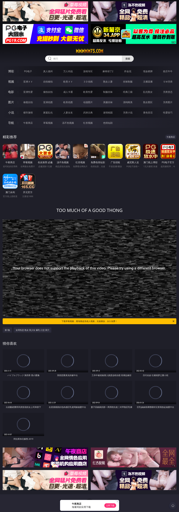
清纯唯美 (128, 102)
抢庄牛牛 (168, 71)
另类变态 (168, 92)
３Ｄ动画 (88, 81)
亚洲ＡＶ (28, 81)
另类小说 (128, 112)
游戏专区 (88, 71)
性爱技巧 (168, 112)
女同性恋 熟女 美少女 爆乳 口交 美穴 (32, 330)
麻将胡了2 (108, 71)
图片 (11, 102)
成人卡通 (68, 92)
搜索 (127, 58)
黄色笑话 (148, 112)
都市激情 (28, 112)
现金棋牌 (148, 71)
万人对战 (68, 71)
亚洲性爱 (28, 92)
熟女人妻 (108, 81)
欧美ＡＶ (68, 81)
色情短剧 (108, 122)
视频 (11, 82)
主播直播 (148, 81)
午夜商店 (28, 122)
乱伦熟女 (148, 92)
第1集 (7, 330)
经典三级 (128, 92)
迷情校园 (108, 112)
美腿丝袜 (108, 102)
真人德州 (48, 71)
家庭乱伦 (48, 112)
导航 (11, 123)
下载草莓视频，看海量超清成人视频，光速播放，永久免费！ (118, 321)
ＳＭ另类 (168, 81)
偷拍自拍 (48, 92)
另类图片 (168, 102)
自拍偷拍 (48, 81)
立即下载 (110, 505)
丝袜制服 (128, 81)
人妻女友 (68, 112)
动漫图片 (88, 102)
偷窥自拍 (28, 102)
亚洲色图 (48, 102)
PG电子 (28, 71)
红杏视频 (88, 122)
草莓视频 (48, 122)
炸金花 (127, 71)
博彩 (11, 71)
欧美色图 (68, 102)
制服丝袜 (108, 92)
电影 (11, 92)
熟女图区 (148, 102)
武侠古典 (88, 112)
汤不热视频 (68, 122)
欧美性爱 (88, 92)
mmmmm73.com (89, 51)
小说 (11, 112)
